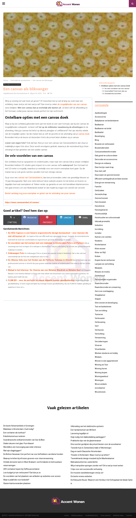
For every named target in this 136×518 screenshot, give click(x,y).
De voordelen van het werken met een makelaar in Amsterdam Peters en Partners (46, 243)
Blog (97, 140)
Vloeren (98, 345)
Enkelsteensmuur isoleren (14, 436)
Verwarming (100, 338)
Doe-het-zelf (100, 171)
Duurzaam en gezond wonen (107, 175)
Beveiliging (100, 136)
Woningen (99, 380)
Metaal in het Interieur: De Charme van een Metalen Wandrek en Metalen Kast (44, 270)
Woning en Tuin (101, 365)
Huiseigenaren (101, 210)
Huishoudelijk (101, 214)
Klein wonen (100, 249)
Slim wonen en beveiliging (106, 303)
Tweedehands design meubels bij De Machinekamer (92, 458)
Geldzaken (99, 190)
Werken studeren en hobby (106, 353)
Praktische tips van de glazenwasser (86, 441)
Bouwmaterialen (102, 148)
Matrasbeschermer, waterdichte (84, 462)
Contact (129, 515)
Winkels (98, 357)
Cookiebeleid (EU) (91, 515)
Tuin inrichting (101, 310)
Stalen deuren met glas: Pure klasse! (18, 443)
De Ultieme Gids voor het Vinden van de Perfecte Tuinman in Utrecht (40, 260)
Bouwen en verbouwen (104, 144)
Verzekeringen (101, 341)
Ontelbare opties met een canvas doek (115, 86)
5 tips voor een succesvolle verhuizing (86, 469)
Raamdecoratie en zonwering (108, 287)
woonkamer (100, 388)
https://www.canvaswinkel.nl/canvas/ (22, 202)
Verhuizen (99, 330)
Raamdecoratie (101, 283)
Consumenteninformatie (105, 152)
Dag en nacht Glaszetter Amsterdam (86, 451)
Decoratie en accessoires (12, 84)
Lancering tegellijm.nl (79, 433)
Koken (97, 256)
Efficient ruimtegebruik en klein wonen (111, 179)
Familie (98, 187)
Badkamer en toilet (103, 128)
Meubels (98, 268)
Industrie (99, 225)
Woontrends (100, 392)
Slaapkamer (100, 295)
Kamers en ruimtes (103, 237)
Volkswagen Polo (16, 253)
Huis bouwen (100, 202)
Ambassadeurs (77, 515)
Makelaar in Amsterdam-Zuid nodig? (18, 429)
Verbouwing (100, 322)
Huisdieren (100, 206)
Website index (118, 515)
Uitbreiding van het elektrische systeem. (87, 426)
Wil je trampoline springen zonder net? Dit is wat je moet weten (97, 466)
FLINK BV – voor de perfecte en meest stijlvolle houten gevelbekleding (41, 280)
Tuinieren (99, 314)
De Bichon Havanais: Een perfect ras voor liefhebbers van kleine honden (33, 454)
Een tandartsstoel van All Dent (83, 430)
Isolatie (98, 233)
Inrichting (99, 229)
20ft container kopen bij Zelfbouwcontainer (21, 469)
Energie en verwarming (105, 183)
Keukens (98, 241)
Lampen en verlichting (104, 264)
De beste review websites (81, 476)
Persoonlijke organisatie (105, 279)
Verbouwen (100, 318)
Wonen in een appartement (106, 361)
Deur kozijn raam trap (104, 167)
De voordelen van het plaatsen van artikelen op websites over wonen (32, 476)
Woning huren (101, 368)
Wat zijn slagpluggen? (12, 451)
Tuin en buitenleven (103, 307)
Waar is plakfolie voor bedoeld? (16, 480)
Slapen (98, 299)
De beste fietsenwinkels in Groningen (18, 426)
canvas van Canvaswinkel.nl (30, 177)
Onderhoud (100, 276)
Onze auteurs (106, 515)
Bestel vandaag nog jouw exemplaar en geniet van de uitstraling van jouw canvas (40, 193)
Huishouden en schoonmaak (107, 217)
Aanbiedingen (101, 113)
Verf (97, 326)
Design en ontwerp (103, 163)
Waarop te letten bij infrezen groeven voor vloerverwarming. (28, 458)
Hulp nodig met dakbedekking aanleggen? (88, 437)
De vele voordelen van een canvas (117, 88)
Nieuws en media (102, 272)
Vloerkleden (100, 349)
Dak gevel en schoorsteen (106, 155)
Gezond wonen (101, 198)
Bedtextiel (99, 132)
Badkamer (99, 125)
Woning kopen (101, 372)
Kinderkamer (100, 245)
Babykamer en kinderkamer (107, 121)
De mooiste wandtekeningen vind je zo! (87, 473)
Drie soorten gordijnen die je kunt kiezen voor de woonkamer (96, 444)
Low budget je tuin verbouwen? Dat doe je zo (22, 473)
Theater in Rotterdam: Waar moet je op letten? (90, 455)
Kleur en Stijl (100, 252)
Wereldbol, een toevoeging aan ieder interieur (22, 447)
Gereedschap (101, 194)
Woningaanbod (101, 376)
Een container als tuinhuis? (14, 433)
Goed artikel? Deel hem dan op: (116, 91)
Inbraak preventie (102, 221)
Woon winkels (101, 384)
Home (66, 515)
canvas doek (83, 134)
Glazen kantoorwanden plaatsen (17, 483)
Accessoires (100, 117)
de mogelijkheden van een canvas (72, 104)
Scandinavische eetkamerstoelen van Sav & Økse (24, 440)
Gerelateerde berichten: (113, 93)
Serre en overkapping (104, 291)
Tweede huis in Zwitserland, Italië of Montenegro (91, 448)
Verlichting (99, 334)
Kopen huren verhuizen (105, 260)
